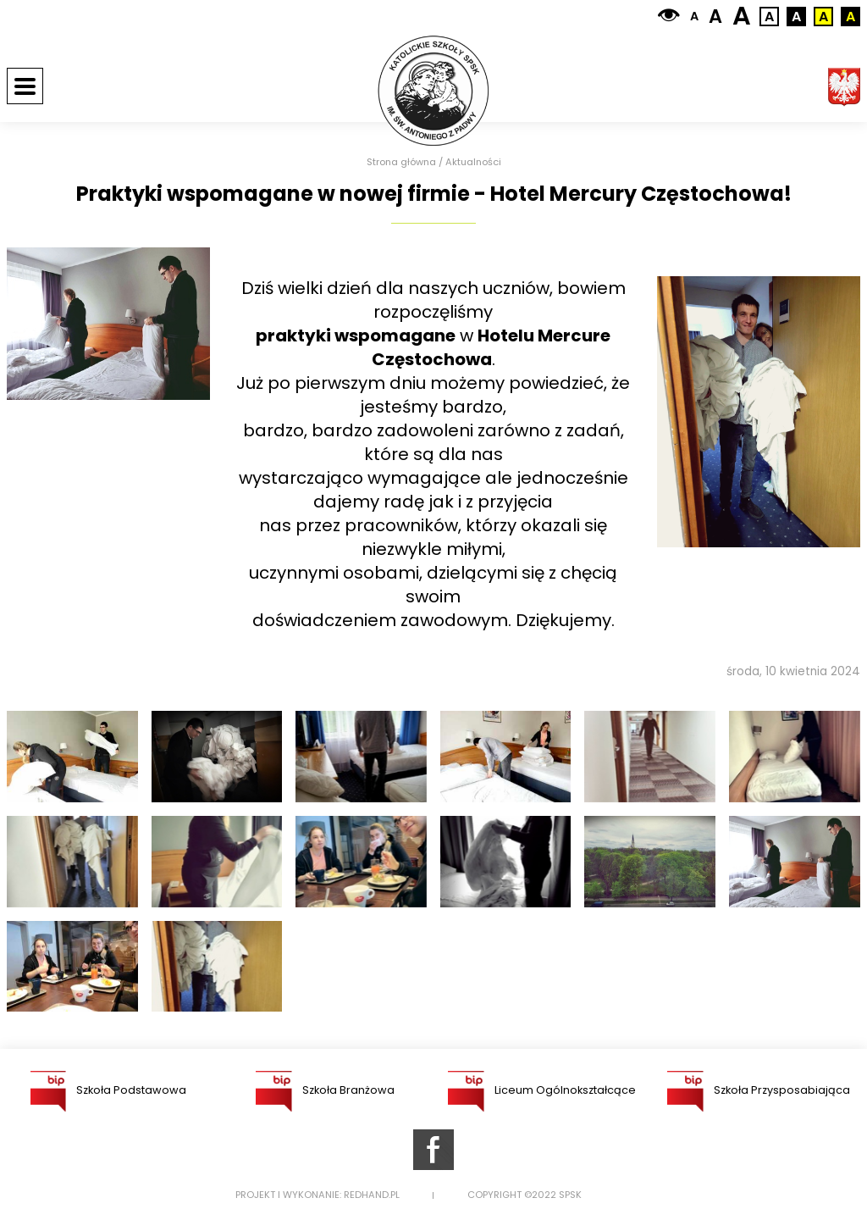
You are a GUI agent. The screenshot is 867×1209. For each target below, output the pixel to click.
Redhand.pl (372, 1195)
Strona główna (401, 162)
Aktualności (473, 162)
